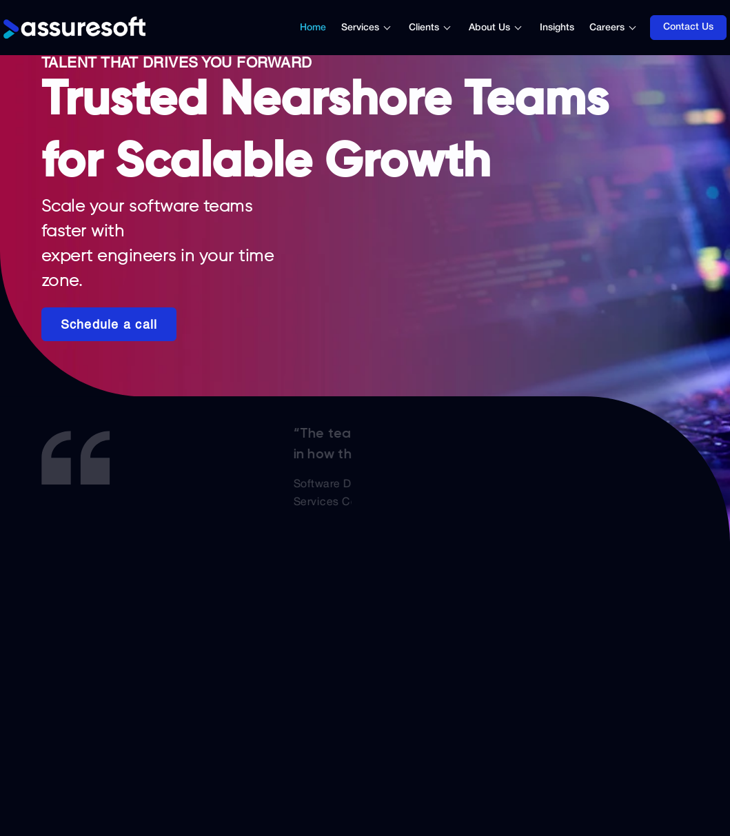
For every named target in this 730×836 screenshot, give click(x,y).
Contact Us (688, 27)
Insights (557, 27)
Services (360, 27)
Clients (424, 27)
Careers (607, 27)
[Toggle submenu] (394, 27)
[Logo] (74, 28)
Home (313, 27)
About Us (489, 27)
